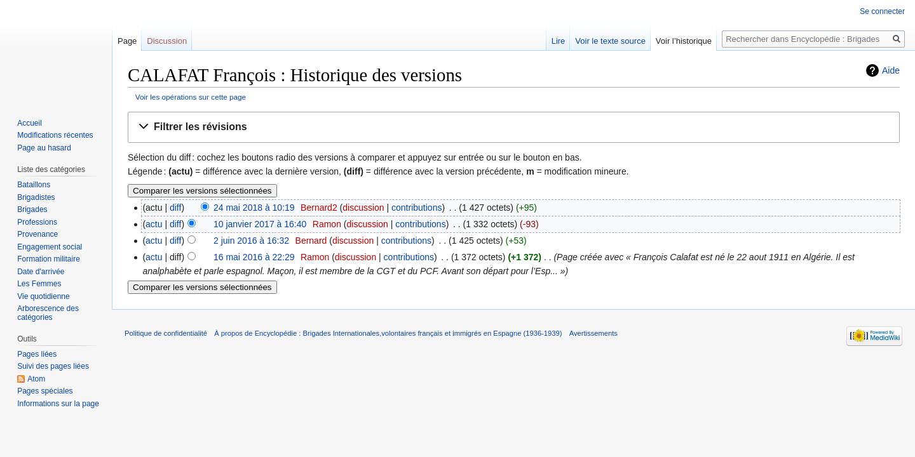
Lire (559, 41)
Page (127, 41)
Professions (37, 222)
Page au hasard (44, 147)
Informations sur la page (58, 403)
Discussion (167, 41)
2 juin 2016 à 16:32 (251, 240)
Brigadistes (36, 197)
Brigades (32, 209)
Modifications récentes (55, 135)
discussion (363, 207)
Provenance (37, 234)
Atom (36, 378)
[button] (514, 127)
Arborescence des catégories (48, 313)
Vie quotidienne (43, 296)
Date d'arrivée (40, 271)
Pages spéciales (44, 391)
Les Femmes (39, 283)
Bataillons (33, 184)
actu (154, 224)
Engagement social (49, 246)
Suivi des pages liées (53, 366)
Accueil (29, 123)
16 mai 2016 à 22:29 (254, 257)
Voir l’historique (684, 41)
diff (175, 207)
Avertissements (593, 333)
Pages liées (37, 354)
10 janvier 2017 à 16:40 (260, 224)
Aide (891, 70)
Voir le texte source (610, 41)
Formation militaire (48, 259)
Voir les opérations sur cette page (190, 97)
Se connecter (882, 11)
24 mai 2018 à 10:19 (254, 207)
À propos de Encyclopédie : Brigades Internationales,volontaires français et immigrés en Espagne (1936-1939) (388, 333)
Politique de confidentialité (166, 333)
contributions (416, 207)
